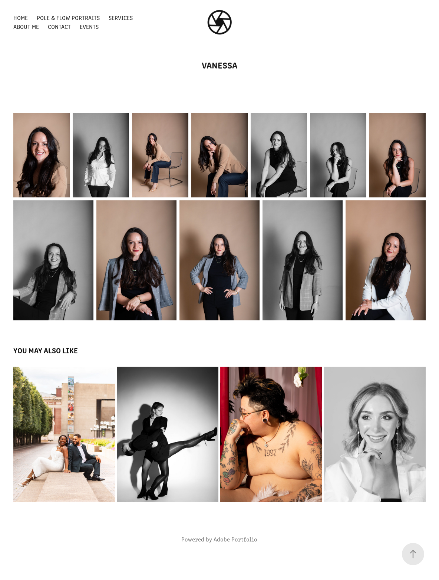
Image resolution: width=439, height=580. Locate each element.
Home (20, 17)
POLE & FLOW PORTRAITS (68, 17)
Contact (59, 26)
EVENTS (89, 26)
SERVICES (121, 17)
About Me (26, 26)
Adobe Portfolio (235, 539)
